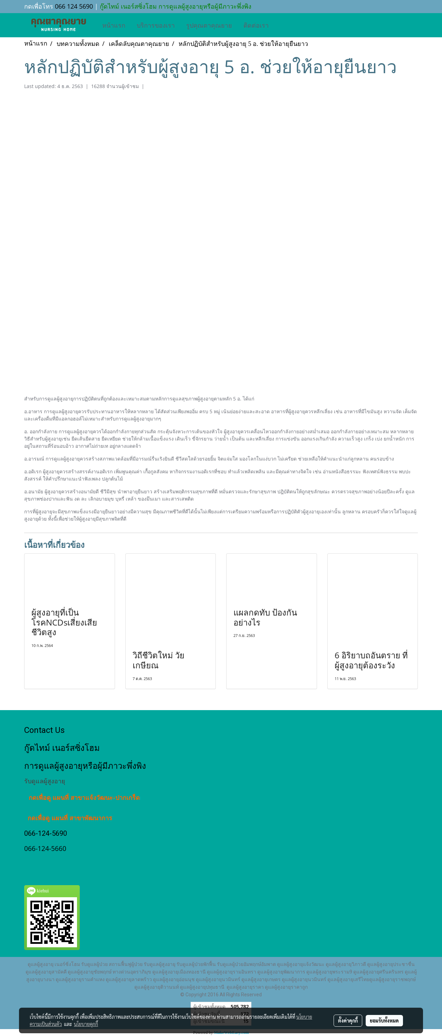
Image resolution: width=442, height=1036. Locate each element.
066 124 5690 (74, 6)
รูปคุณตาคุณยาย (209, 25)
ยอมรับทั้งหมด (384, 1020)
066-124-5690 (45, 833)
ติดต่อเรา (256, 25)
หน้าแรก (113, 25)
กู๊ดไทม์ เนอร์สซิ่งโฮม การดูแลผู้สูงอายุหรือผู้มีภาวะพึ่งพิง (174, 6)
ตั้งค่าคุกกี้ (348, 1020)
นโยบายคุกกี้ (86, 1024)
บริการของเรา (156, 25)
